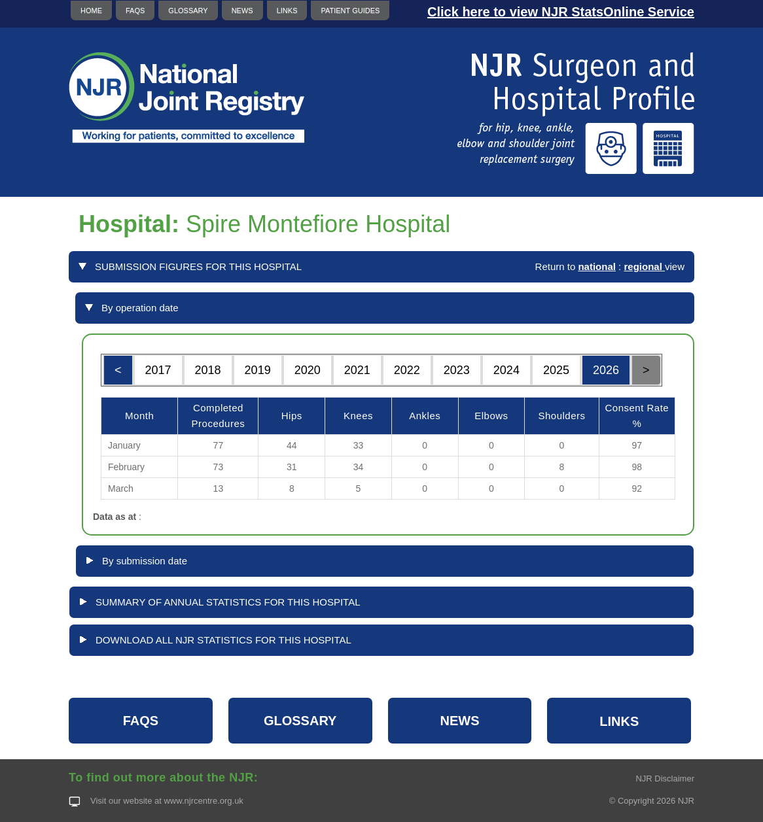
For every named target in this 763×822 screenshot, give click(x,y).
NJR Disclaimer (664, 778)
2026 (606, 370)
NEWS (242, 10)
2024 (506, 370)
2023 (457, 370)
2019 (258, 370)
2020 (307, 370)
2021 (357, 370)
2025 (556, 370)
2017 (158, 370)
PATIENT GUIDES (350, 10)
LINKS (287, 10)
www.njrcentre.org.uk (203, 801)
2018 (208, 370)
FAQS (135, 10)
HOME (91, 10)
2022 (407, 370)
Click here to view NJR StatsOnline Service (560, 12)
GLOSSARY (187, 10)
